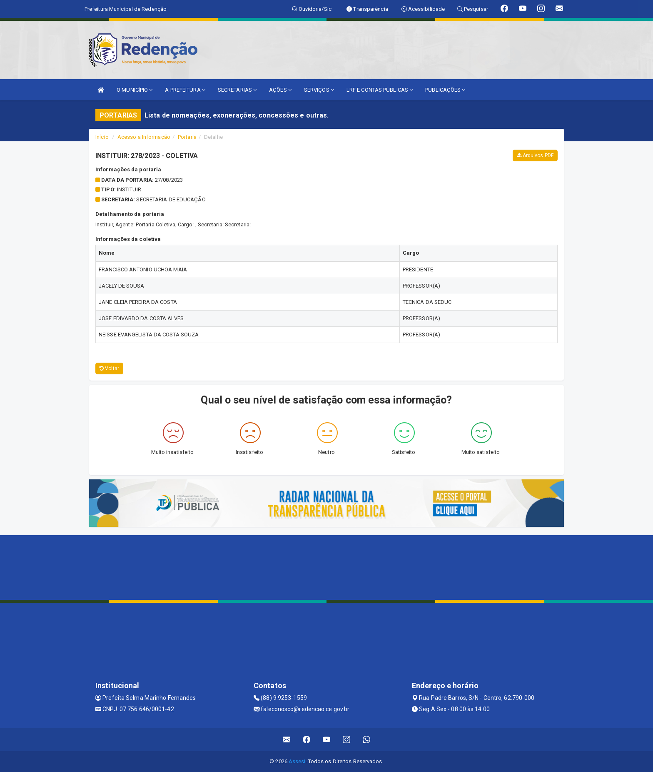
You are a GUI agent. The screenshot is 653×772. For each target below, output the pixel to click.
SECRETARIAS (237, 90)
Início (102, 137)
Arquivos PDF (535, 155)
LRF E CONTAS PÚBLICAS (379, 90)
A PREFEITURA (185, 90)
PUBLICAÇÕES (445, 90)
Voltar (109, 368)
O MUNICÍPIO (134, 90)
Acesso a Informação (143, 137)
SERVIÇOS (319, 90)
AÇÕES (280, 90)
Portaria (187, 137)
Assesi (297, 761)
